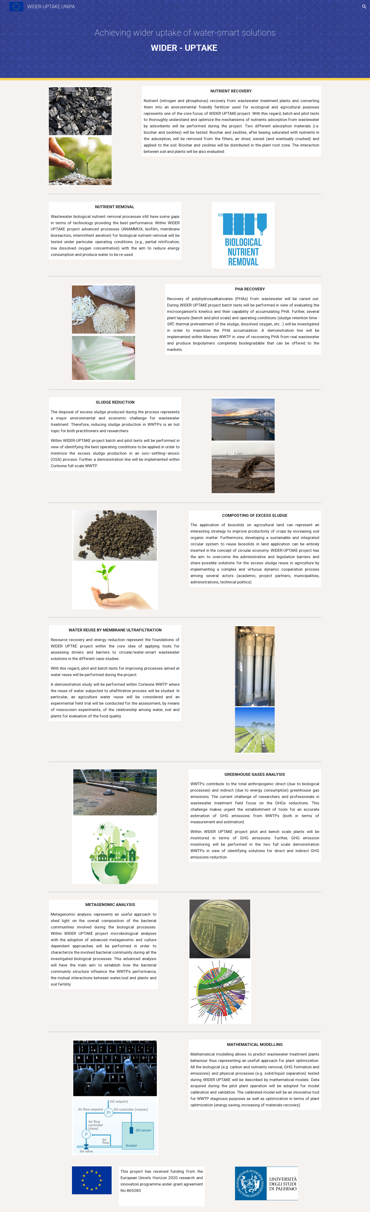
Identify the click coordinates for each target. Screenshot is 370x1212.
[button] (364, 6)
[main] (185, 40)
